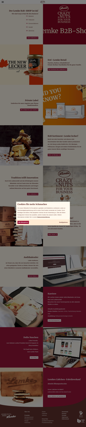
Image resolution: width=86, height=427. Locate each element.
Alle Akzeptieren (23, 222)
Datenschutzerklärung (43, 217)
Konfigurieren (63, 222)
